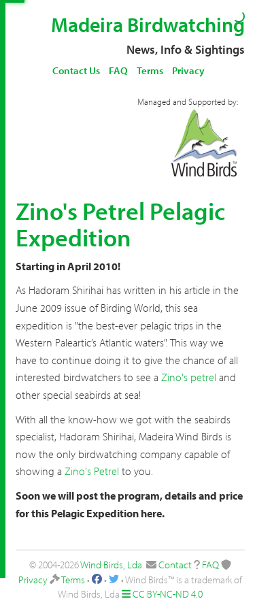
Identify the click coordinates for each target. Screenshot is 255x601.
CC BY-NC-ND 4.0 (168, 593)
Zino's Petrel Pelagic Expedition (120, 224)
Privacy (188, 70)
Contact (175, 564)
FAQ (118, 70)
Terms (150, 70)
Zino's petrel (188, 377)
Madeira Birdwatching (148, 24)
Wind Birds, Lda (111, 564)
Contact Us (76, 70)
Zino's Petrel (92, 471)
